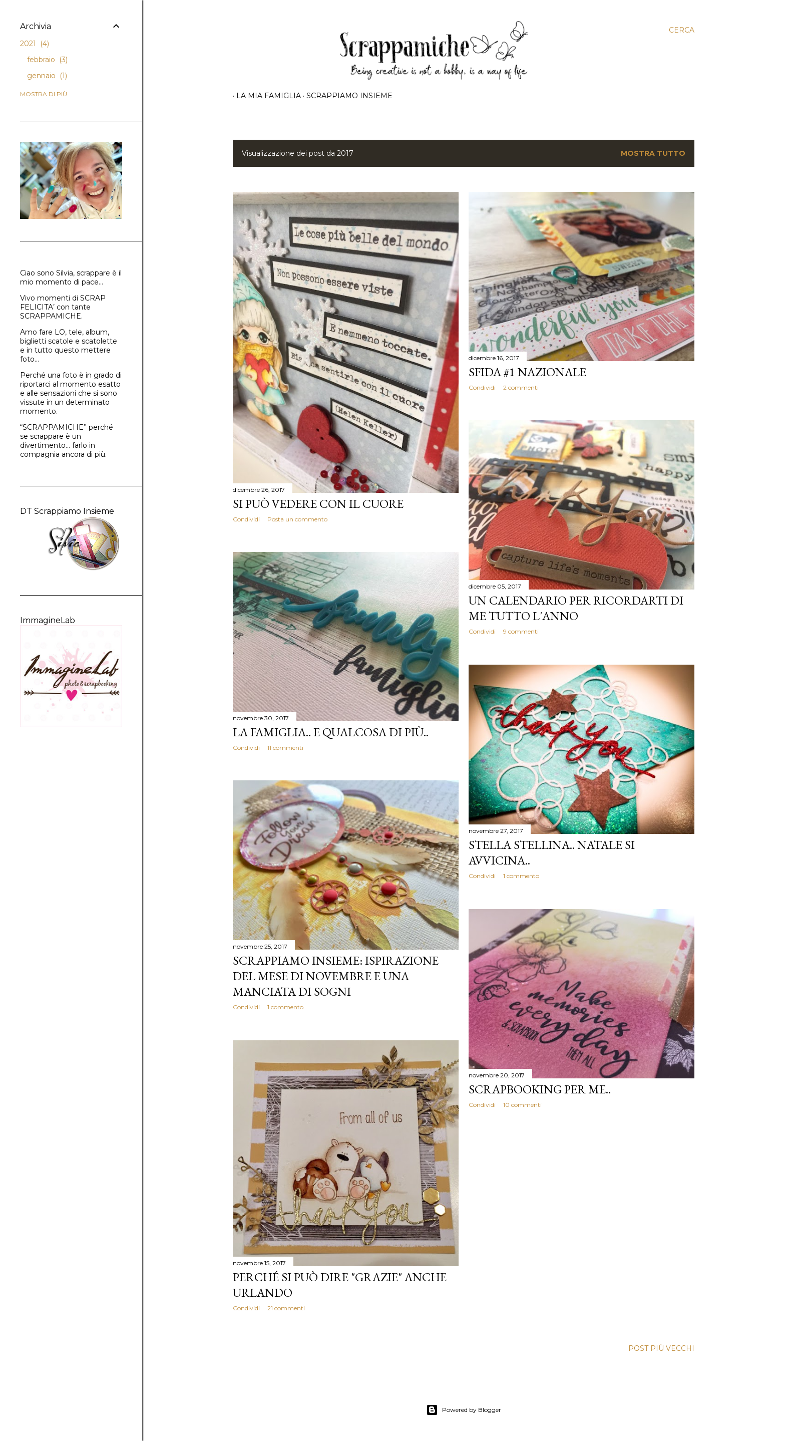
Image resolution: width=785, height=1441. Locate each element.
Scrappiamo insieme (346, 95)
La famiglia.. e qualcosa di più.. (331, 732)
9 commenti (521, 631)
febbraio (47, 59)
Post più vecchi (661, 1348)
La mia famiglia (265, 95)
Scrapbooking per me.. (540, 1089)
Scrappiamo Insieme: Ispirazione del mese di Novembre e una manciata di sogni (336, 976)
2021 (34, 43)
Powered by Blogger (463, 1410)
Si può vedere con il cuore (318, 503)
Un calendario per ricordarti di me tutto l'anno (576, 608)
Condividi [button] (246, 519)
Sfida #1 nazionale (527, 372)
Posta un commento (297, 519)
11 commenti (285, 747)
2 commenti (521, 387)
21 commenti (286, 1308)
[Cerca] (681, 30)
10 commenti (522, 1104)
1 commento (521, 876)
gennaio (47, 75)
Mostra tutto (653, 153)
